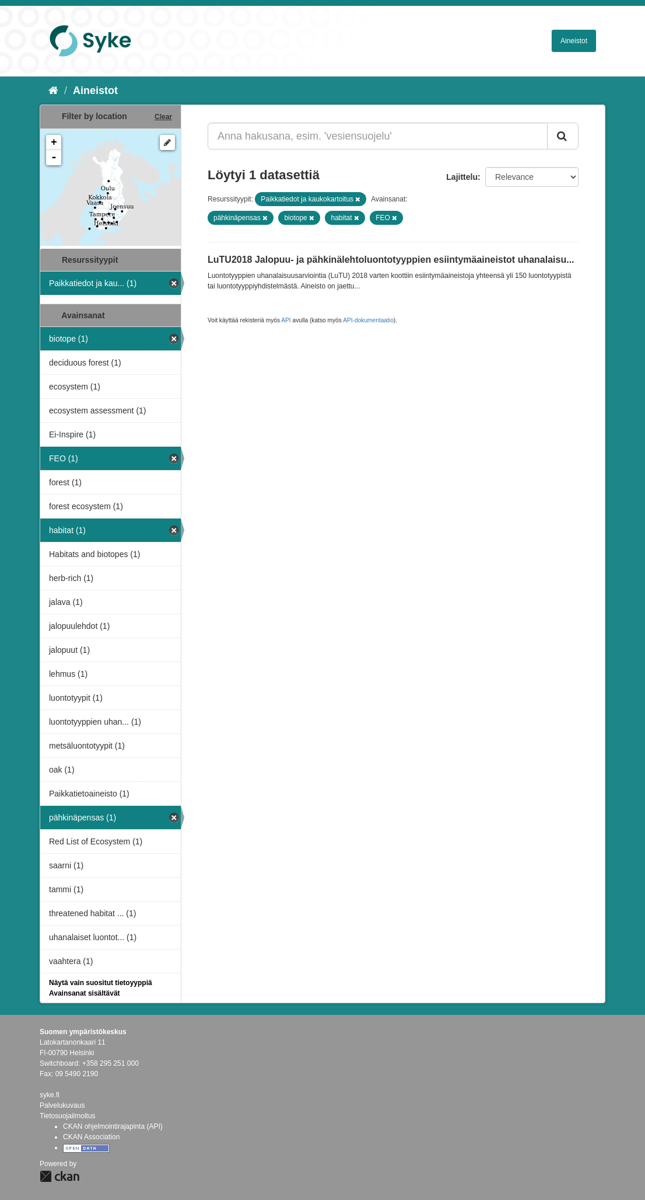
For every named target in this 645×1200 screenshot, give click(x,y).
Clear (163, 117)
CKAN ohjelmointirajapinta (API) (113, 1126)
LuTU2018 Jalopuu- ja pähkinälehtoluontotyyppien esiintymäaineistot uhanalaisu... (391, 260)
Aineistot (573, 41)
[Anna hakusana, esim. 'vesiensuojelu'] (378, 136)
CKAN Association (91, 1137)
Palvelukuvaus (62, 1105)
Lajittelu (462, 177)
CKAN (59, 1176)
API (285, 320)
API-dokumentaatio (368, 320)
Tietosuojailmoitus (68, 1116)
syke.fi (49, 1095)
